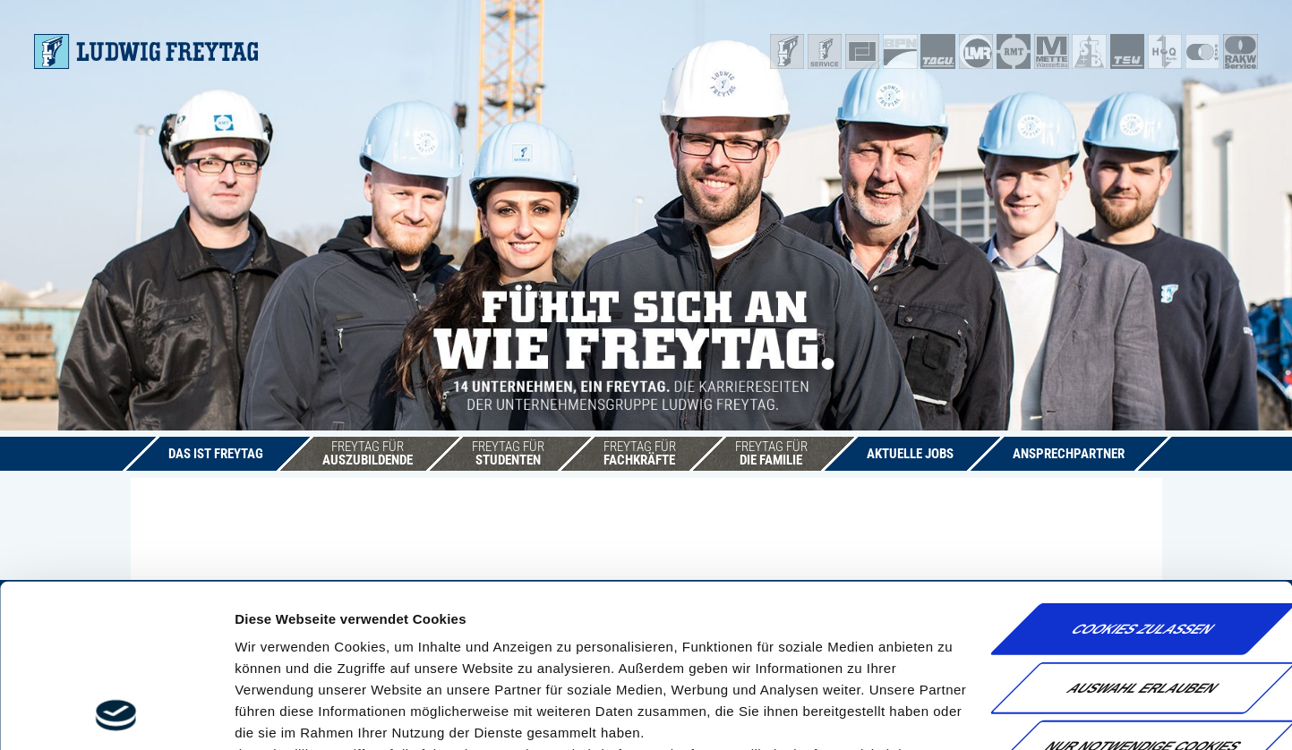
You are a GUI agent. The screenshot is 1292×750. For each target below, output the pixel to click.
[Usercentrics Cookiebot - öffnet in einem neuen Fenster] (116, 715)
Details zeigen (952, 714)
